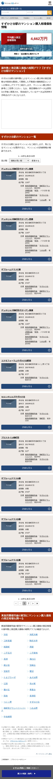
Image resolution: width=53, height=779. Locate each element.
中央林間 (8, 717)
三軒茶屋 (8, 641)
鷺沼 (32, 671)
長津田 (33, 696)
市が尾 (33, 684)
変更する (35, 161)
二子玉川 (8, 653)
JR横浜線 (28, 191)
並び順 (4, 161)
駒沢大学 (34, 641)
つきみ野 (43, 200)
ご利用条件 (5, 759)
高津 (6, 659)
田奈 (6, 696)
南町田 (42, 418)
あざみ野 (34, 677)
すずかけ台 (44, 195)
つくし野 (8, 702)
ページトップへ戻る (45, 754)
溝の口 (33, 659)
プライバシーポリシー (17, 741)
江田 (6, 684)
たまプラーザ (10, 677)
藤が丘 (7, 690)
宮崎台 (33, 665)
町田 (36, 191)
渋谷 (6, 634)
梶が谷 (7, 665)
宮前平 (7, 671)
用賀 (32, 647)
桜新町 (7, 647)
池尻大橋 (34, 634)
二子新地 (34, 653)
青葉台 (33, 690)
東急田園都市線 (31, 186)
